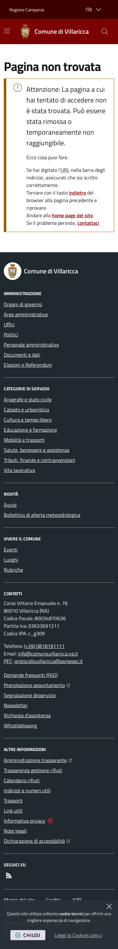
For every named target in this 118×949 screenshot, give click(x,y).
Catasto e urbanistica (26, 409)
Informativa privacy (24, 820)
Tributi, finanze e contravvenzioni (39, 460)
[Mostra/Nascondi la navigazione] (7, 31)
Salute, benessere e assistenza (36, 450)
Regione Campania (26, 9)
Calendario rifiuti (22, 780)
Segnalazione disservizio (30, 695)
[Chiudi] (109, 906)
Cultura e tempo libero (28, 419)
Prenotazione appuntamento (37, 684)
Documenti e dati (22, 354)
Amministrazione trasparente (38, 759)
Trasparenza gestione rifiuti (33, 770)
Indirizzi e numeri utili (27, 790)
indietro (77, 192)
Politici (11, 334)
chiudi (27, 935)
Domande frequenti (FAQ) (31, 675)
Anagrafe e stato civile (28, 399)
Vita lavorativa (19, 470)
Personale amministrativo (31, 344)
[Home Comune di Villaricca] (54, 31)
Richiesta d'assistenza (27, 715)
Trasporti (13, 800)
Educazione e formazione (30, 430)
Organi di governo (23, 304)
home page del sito (72, 215)
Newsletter (16, 705)
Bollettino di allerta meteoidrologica (42, 515)
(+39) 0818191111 (44, 646)
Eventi (11, 549)
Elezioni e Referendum (28, 365)
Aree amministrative (26, 314)
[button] (105, 31)
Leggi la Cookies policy (78, 935)
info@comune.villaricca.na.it (48, 653)
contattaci (88, 223)
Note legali (15, 831)
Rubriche (13, 569)
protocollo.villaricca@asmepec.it (48, 661)
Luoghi (11, 559)
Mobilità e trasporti (24, 440)
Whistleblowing (20, 725)
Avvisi (10, 505)
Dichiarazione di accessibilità (37, 840)
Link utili (13, 810)
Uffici (9, 324)
